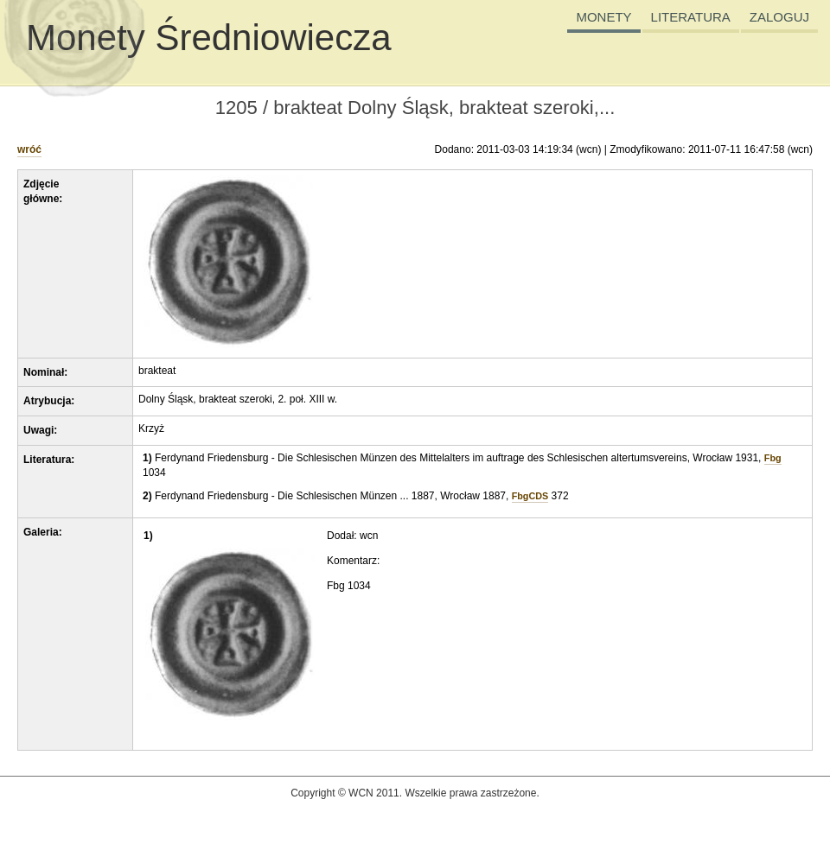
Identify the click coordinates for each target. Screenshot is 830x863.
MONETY (603, 17)
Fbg (773, 458)
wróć (29, 149)
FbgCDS (530, 496)
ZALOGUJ (779, 17)
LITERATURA (691, 17)
